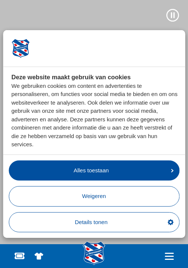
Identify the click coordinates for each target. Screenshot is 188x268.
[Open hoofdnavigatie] (169, 256)
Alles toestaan (123, 170)
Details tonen (124, 222)
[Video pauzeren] (172, 15)
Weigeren (94, 196)
